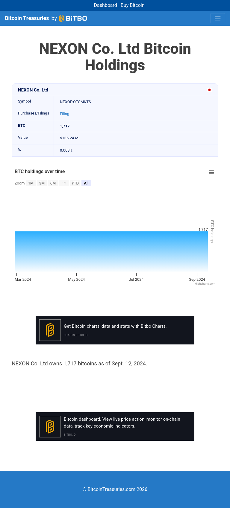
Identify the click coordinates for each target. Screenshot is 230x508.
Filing (64, 114)
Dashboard (105, 5)
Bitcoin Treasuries (27, 18)
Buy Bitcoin (133, 5)
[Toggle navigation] (217, 18)
